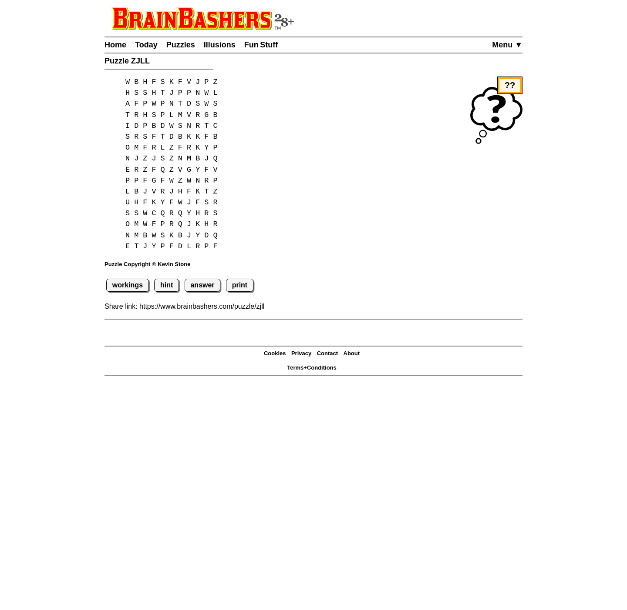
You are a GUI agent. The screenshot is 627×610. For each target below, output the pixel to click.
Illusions (220, 44)
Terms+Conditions (312, 367)
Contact (327, 353)
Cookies (275, 353)
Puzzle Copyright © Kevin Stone (147, 264)
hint (166, 285)
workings (127, 285)
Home (115, 44)
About (352, 353)
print (240, 285)
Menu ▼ (507, 44)
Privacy (301, 353)
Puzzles (180, 44)
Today (146, 44)
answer (202, 285)
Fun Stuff (261, 44)
